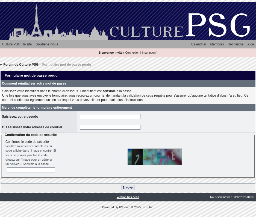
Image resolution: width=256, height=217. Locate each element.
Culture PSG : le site (17, 44)
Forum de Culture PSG (21, 64)
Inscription (148, 52)
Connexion (132, 52)
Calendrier (198, 44)
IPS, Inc (148, 207)
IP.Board (124, 207)
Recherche (235, 44)
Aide (250, 44)
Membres (217, 44)
